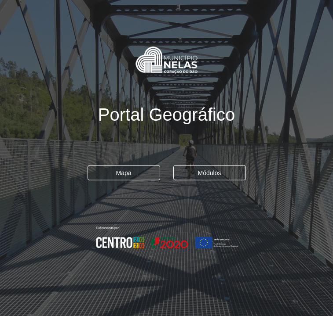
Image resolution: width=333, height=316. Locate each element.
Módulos (209, 172)
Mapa (123, 172)
